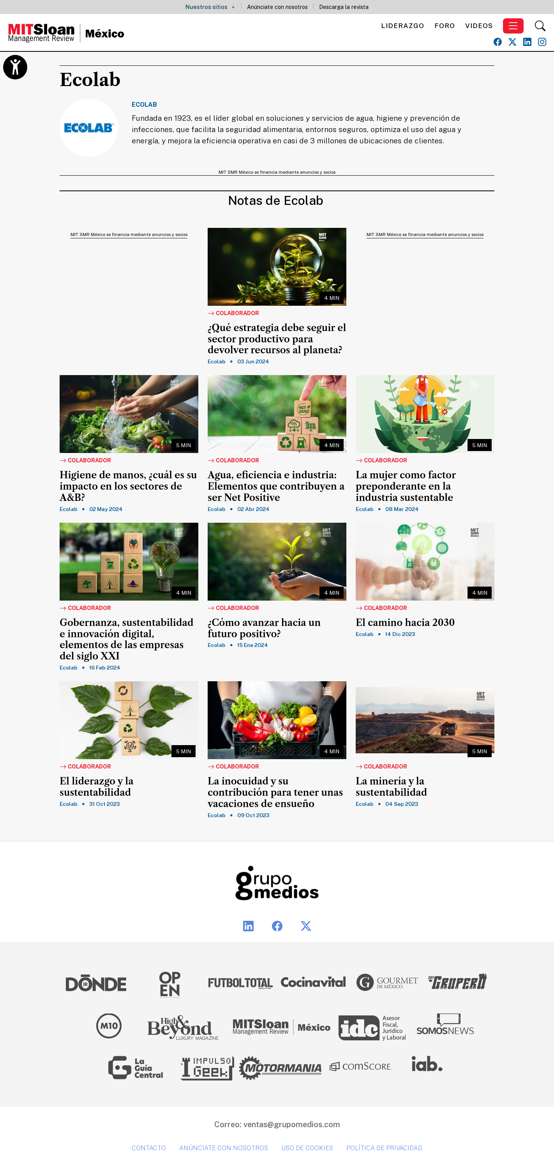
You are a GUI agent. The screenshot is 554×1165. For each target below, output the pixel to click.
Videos (479, 25)
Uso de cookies (307, 1148)
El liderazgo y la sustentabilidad (96, 787)
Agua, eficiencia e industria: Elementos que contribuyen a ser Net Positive (276, 486)
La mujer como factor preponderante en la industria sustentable (406, 486)
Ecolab (217, 361)
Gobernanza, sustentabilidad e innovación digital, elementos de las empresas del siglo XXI (127, 639)
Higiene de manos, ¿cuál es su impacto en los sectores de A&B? (128, 486)
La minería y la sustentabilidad (391, 787)
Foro (444, 25)
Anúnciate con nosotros (277, 7)
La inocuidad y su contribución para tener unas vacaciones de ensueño (275, 792)
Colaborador (233, 313)
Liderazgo (402, 25)
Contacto (149, 1148)
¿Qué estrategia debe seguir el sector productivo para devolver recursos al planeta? (277, 339)
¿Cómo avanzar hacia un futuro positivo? (264, 628)
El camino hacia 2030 (405, 622)
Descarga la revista (344, 7)
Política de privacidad (384, 1148)
